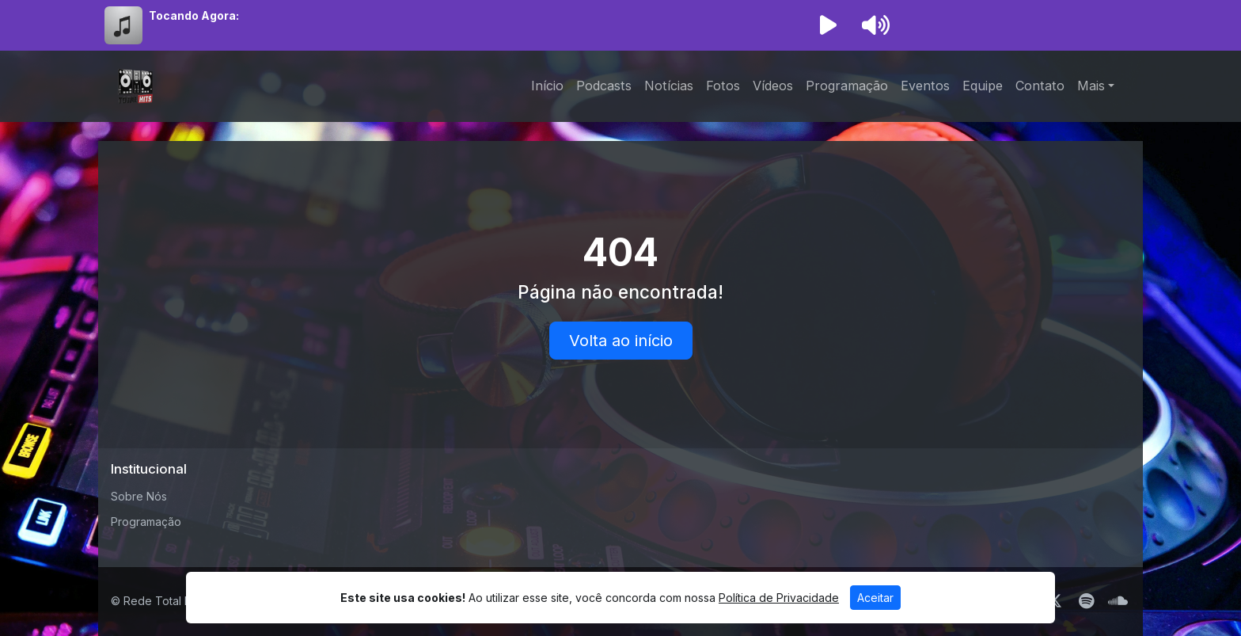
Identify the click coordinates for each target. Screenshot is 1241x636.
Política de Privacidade (779, 597)
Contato (1040, 85)
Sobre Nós (139, 496)
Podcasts (604, 85)
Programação (847, 85)
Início (547, 85)
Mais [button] (1091, 85)
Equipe (982, 85)
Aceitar (875, 597)
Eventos (925, 85)
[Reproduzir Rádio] (828, 25)
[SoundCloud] (1118, 601)
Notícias (668, 85)
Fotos (723, 85)
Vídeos (773, 85)
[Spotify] (1086, 601)
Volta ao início (621, 340)
